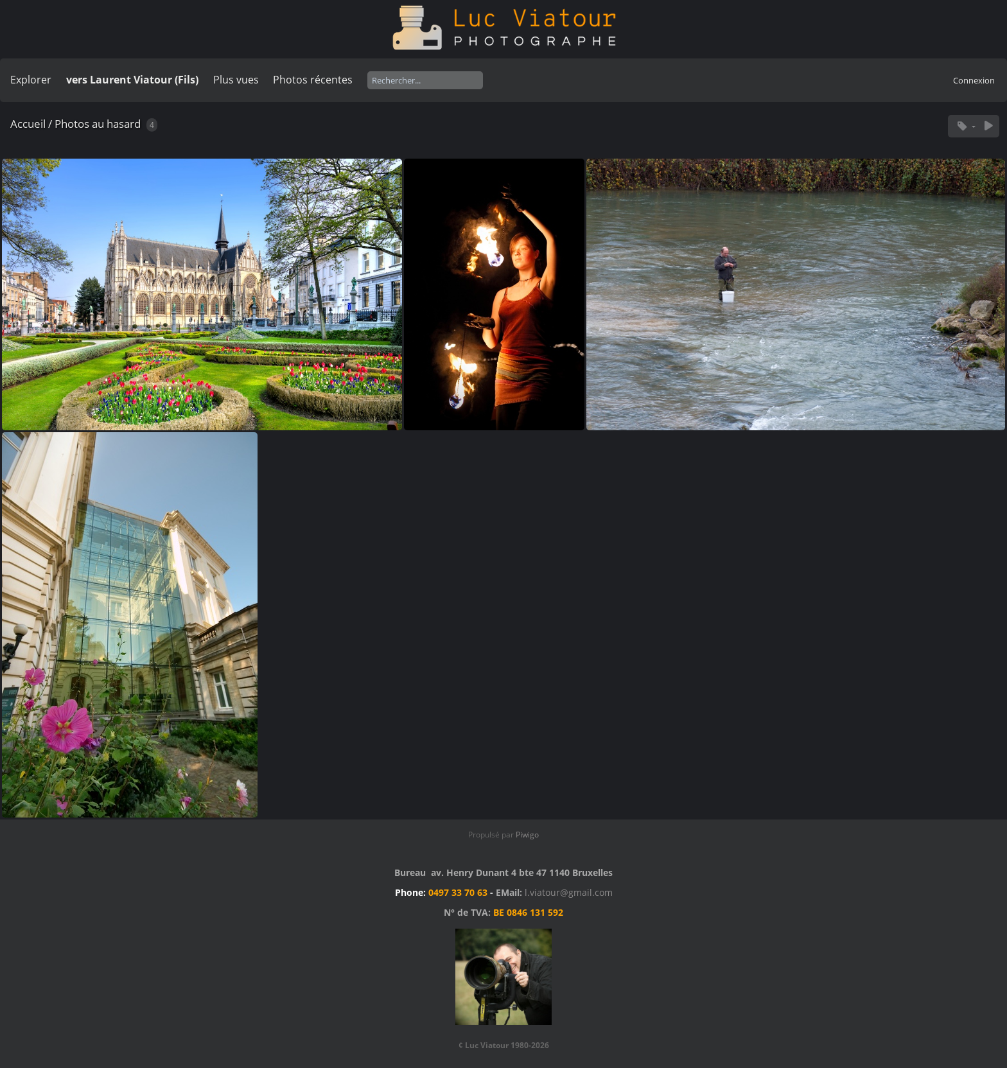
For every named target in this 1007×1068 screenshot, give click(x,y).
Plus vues (236, 80)
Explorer (30, 80)
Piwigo (527, 834)
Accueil (28, 123)
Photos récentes (313, 80)
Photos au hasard (98, 123)
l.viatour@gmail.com (569, 892)
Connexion (974, 80)
